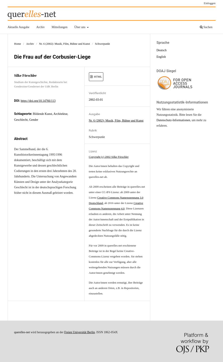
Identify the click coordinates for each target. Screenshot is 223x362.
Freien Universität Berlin (79, 332)
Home (17, 43)
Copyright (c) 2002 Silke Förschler (109, 156)
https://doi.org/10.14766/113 (38, 100)
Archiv (40, 27)
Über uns (80, 27)
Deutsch (162, 50)
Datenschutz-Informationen (173, 120)
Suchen (206, 27)
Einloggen (210, 3)
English (161, 56)
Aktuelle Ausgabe (18, 27)
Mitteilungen (59, 27)
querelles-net (22, 332)
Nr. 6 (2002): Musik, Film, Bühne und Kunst (64, 43)
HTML (97, 76)
